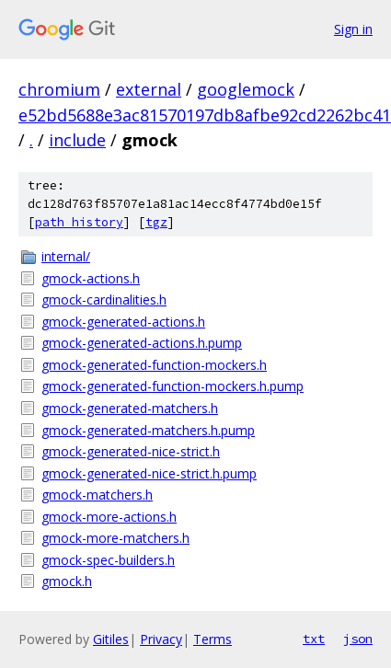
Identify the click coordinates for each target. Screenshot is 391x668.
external (148, 89)
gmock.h (66, 581)
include (77, 140)
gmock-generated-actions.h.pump (141, 342)
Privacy (161, 639)
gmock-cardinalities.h (104, 299)
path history (79, 222)
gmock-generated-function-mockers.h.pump (172, 386)
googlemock (245, 89)
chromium (59, 89)
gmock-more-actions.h (109, 516)
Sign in (353, 29)
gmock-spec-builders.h (108, 560)
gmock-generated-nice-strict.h (130, 451)
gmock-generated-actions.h (123, 321)
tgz (156, 222)
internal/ (65, 256)
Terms (212, 639)
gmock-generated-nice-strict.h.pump (149, 473)
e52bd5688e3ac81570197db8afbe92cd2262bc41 (204, 115)
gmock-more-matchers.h (115, 538)
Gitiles (111, 639)
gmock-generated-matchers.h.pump (148, 430)
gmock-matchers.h (97, 494)
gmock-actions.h (90, 278)
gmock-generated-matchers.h (129, 408)
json (358, 638)
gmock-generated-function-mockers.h (154, 365)
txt (314, 638)
